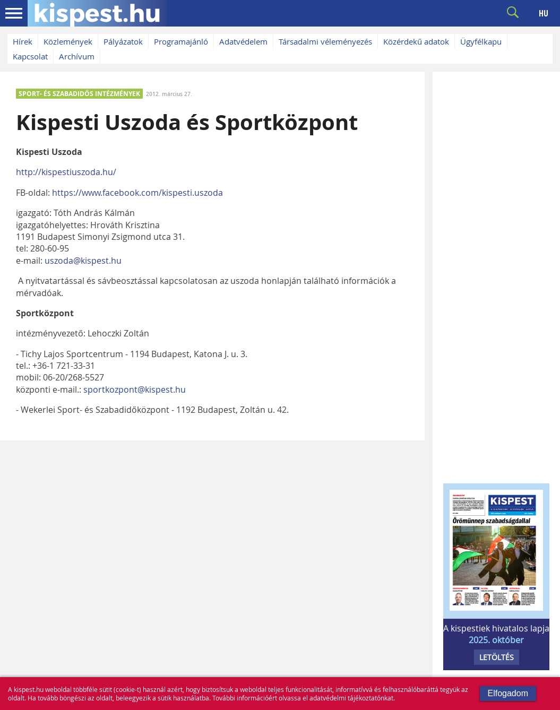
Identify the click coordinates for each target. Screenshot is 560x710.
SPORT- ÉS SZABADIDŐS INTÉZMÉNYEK (79, 93)
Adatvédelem (243, 41)
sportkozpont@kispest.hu (134, 389)
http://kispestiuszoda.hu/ (66, 172)
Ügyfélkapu (481, 41)
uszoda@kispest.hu (83, 260)
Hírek (22, 41)
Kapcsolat (30, 56)
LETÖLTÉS (496, 657)
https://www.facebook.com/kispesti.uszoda (137, 192)
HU (544, 13)
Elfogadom (508, 693)
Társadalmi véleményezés (325, 41)
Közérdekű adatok (416, 41)
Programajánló (181, 41)
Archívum (76, 56)
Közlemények (68, 41)
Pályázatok (123, 41)
